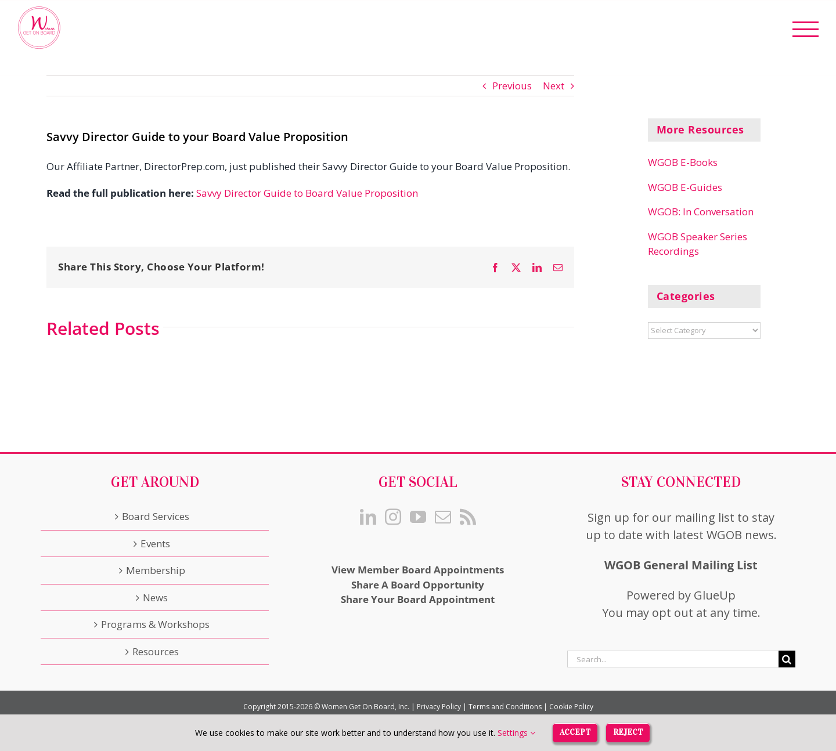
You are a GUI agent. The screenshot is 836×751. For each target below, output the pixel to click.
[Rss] (468, 517)
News (155, 597)
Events (155, 543)
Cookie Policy (571, 707)
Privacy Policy (439, 707)
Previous (512, 85)
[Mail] (443, 517)
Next (553, 85)
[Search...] (673, 659)
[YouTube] (418, 517)
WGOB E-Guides (685, 187)
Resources (155, 651)
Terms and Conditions (505, 707)
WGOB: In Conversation (701, 211)
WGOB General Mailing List (681, 565)
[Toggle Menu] (805, 29)
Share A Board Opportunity (417, 584)
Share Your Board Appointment (418, 599)
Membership (155, 570)
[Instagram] (393, 517)
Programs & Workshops (155, 624)
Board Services (155, 516)
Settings (516, 732)
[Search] (787, 659)
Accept (575, 732)
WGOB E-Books (683, 162)
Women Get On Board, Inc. (365, 707)
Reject (628, 732)
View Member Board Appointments (417, 569)
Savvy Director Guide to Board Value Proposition (307, 193)
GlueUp (715, 595)
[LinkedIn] (368, 517)
